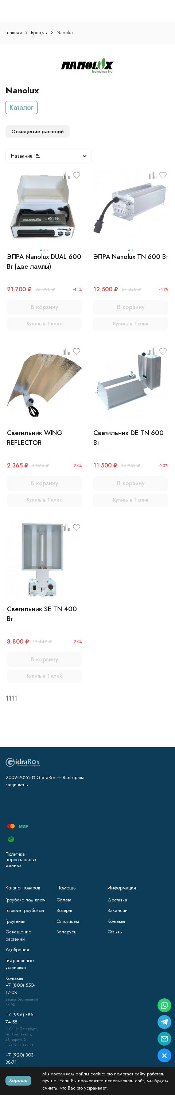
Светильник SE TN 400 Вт (42, 614)
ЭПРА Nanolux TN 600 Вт (130, 256)
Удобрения (17, 949)
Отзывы (115, 931)
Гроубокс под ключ (25, 899)
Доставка (117, 899)
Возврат (64, 910)
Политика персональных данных (20, 860)
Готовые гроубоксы (24, 910)
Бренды (39, 32)
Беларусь (67, 931)
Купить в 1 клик (44, 323)
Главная (13, 32)
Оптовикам (68, 921)
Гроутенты (15, 921)
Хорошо (18, 1080)
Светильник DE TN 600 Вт (128, 437)
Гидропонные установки (19, 964)
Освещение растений (18, 935)
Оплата (64, 899)
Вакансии (118, 910)
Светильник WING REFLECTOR (34, 437)
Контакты (116, 921)
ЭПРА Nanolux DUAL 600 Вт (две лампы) (44, 261)
